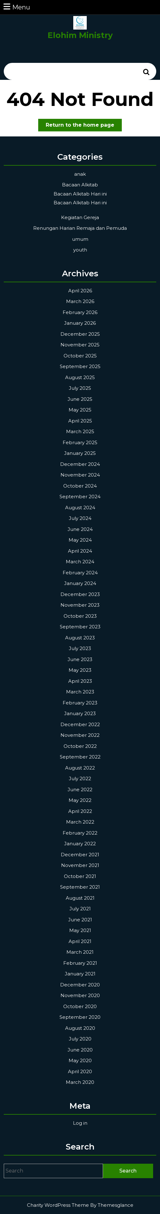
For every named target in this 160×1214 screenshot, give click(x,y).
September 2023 (80, 627)
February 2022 (80, 833)
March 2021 (80, 952)
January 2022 (80, 844)
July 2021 (80, 909)
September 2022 (80, 757)
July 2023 (80, 648)
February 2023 (80, 703)
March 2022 (80, 822)
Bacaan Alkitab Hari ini (80, 194)
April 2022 (80, 811)
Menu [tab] (16, 7)
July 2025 (80, 388)
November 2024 (80, 475)
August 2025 (80, 377)
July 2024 (80, 518)
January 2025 (80, 453)
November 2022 (80, 735)
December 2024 (80, 464)
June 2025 (80, 399)
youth (80, 250)
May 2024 (80, 540)
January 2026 (80, 323)
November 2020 (80, 995)
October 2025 (80, 356)
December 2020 (80, 985)
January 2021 (80, 974)
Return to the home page (84, 126)
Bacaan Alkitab (80, 185)
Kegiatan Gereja (80, 217)
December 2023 (80, 594)
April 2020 (80, 1071)
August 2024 (80, 507)
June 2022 (80, 789)
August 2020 (80, 1028)
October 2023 (80, 616)
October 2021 (80, 876)
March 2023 (80, 692)
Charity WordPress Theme (58, 1205)
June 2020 (80, 1050)
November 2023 (80, 605)
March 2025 (80, 431)
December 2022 (80, 724)
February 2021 (80, 963)
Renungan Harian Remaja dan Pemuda (80, 228)
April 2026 (80, 291)
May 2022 (80, 800)
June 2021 (80, 920)
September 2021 (80, 887)
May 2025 (80, 410)
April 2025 (80, 421)
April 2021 (80, 941)
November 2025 (80, 345)
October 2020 (80, 1006)
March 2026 (80, 301)
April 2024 (80, 551)
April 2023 (80, 681)
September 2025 (80, 366)
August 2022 (80, 768)
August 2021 (80, 898)
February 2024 (80, 573)
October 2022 (80, 746)
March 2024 (80, 562)
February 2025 (80, 442)
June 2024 (80, 529)
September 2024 (80, 496)
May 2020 (80, 1060)
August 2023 (80, 638)
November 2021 (80, 865)
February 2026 (80, 312)
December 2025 (80, 334)
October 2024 (80, 486)
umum (80, 239)
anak (80, 174)
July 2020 (80, 1039)
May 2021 (80, 930)
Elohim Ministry (80, 35)
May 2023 (80, 670)
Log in (80, 1123)
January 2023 (80, 713)
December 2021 (80, 855)
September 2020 (80, 1017)
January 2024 (80, 583)
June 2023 (80, 659)
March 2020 (80, 1082)
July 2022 (80, 778)
